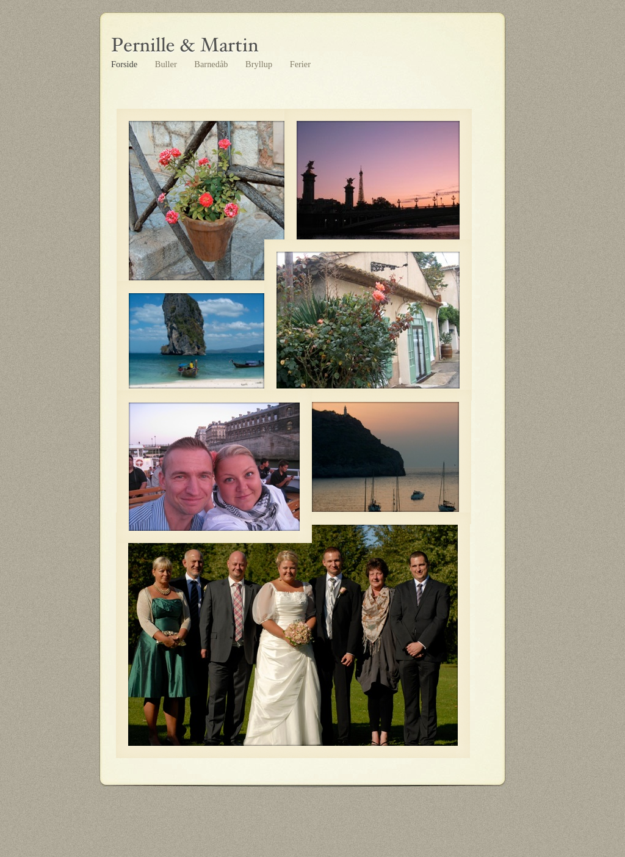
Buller (167, 64)
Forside (125, 64)
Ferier (300, 64)
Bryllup (260, 64)
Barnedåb (212, 64)
